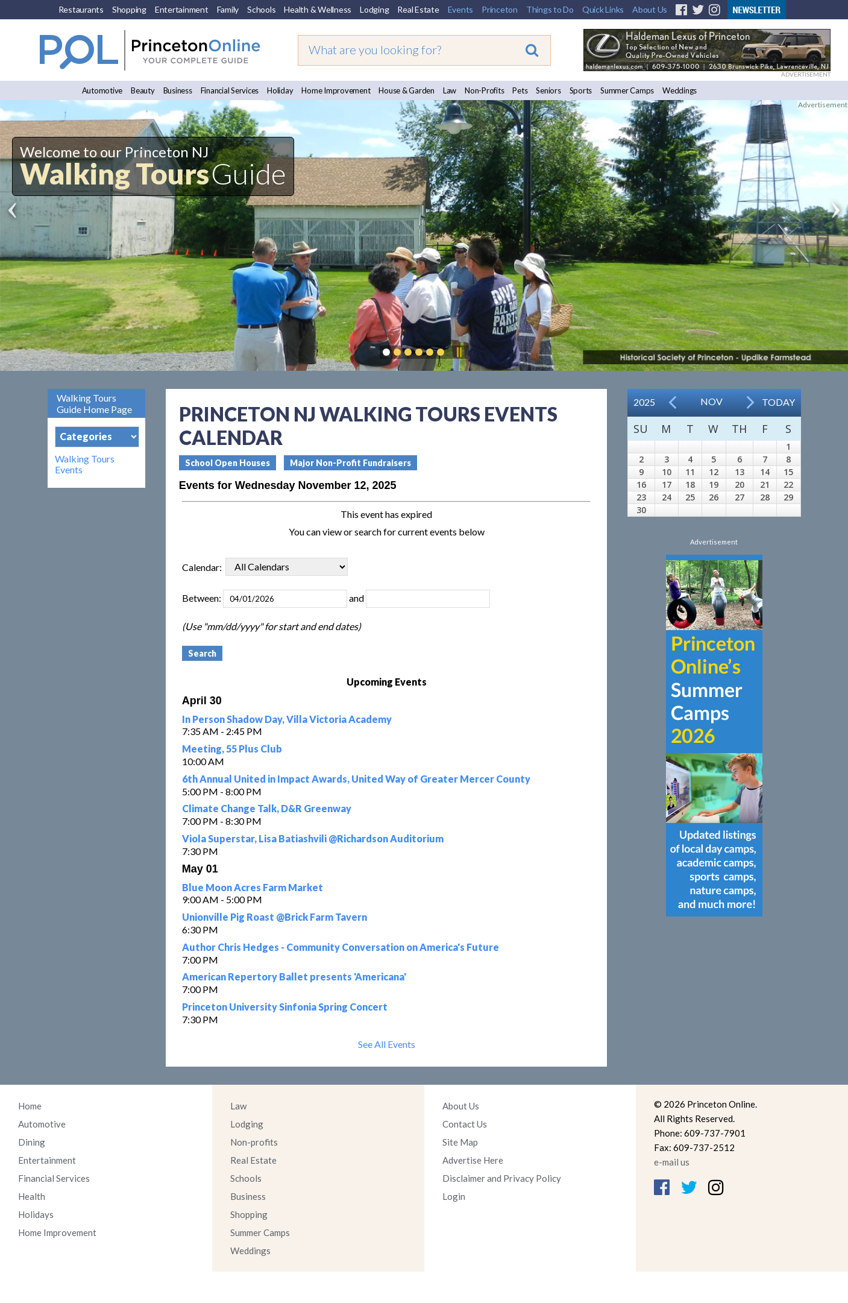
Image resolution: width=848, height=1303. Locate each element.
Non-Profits (484, 90)
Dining (31, 1142)
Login (453, 1196)
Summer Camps (627, 90)
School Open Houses (227, 463)
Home (30, 1105)
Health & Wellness (317, 9)
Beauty (143, 90)
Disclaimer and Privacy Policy (501, 1178)
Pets (519, 90)
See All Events (386, 1044)
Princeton (500, 9)
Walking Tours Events (85, 464)
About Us (649, 9)
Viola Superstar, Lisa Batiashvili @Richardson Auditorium (313, 838)
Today (778, 402)
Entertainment (182, 9)
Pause (458, 352)
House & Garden (406, 90)
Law (449, 90)
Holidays (36, 1214)
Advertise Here (472, 1160)
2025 (644, 402)
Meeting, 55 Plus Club (232, 748)
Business (177, 90)
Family (228, 9)
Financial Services (230, 90)
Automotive (102, 90)
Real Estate (418, 9)
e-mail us (671, 1161)
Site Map (460, 1142)
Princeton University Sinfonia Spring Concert (285, 1006)
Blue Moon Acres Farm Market (252, 887)
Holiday (280, 90)
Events (461, 9)
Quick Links (603, 9)
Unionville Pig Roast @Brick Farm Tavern (274, 917)
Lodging (374, 9)
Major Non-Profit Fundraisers (350, 463)
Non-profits (254, 1142)
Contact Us (464, 1123)
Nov (711, 401)
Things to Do (550, 9)
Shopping (129, 9)
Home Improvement (335, 90)
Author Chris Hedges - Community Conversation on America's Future (340, 947)
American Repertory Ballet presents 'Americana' (294, 976)
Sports (581, 90)
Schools (261, 9)
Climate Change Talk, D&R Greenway (266, 808)
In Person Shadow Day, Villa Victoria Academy (287, 719)
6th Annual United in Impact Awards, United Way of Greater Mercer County (356, 778)
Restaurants (81, 9)
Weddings (679, 90)
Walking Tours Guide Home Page (94, 403)
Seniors (548, 90)
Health (31, 1196)
